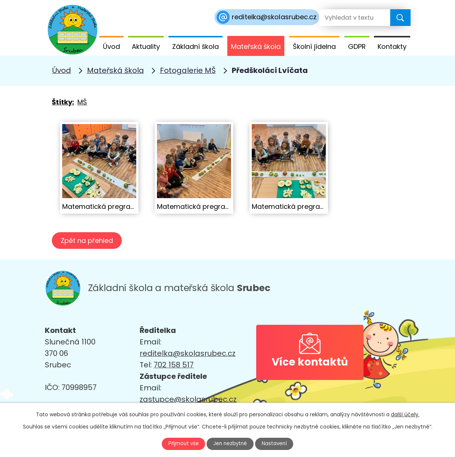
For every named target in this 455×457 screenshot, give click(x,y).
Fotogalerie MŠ (188, 70)
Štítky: (63, 102)
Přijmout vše (180, 443)
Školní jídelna (314, 46)
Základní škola (195, 46)
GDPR (357, 46)
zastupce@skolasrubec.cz (188, 399)
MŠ (82, 102)
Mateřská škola (256, 46)
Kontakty (392, 46)
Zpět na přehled (88, 240)
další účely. (405, 413)
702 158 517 (174, 365)
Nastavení (278, 443)
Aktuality (146, 46)
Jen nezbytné (230, 443)
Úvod (111, 46)
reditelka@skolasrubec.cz (187, 353)
